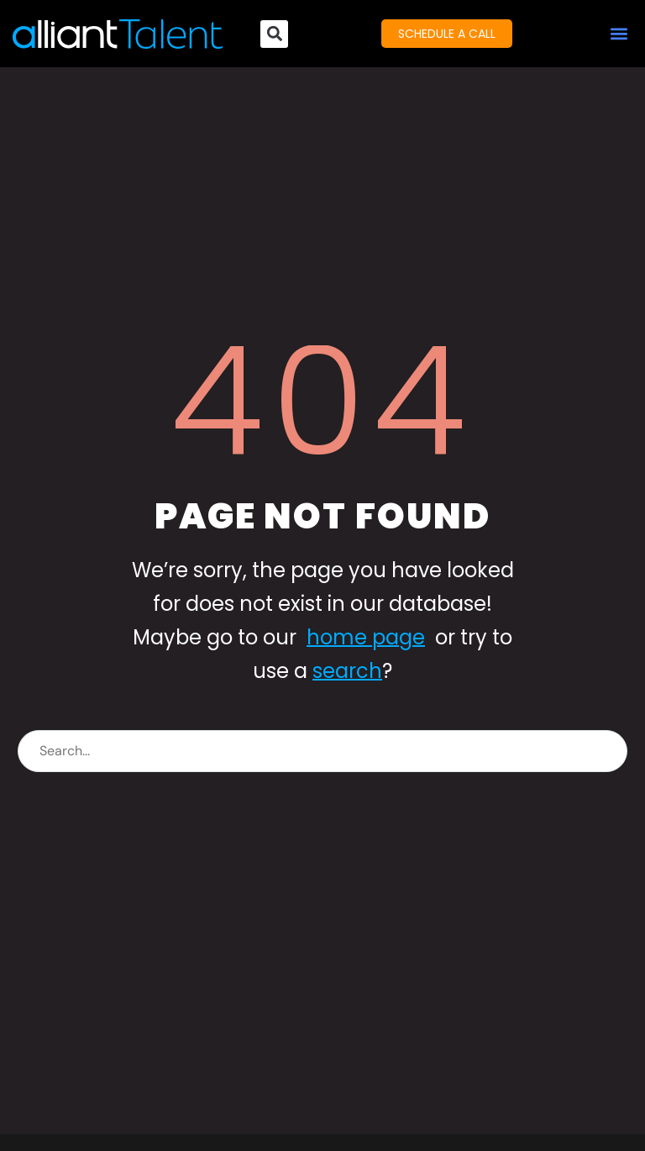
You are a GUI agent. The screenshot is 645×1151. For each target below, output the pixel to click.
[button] (618, 34)
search (347, 671)
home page (366, 637)
